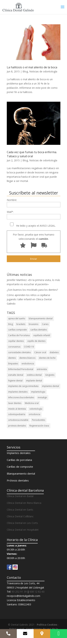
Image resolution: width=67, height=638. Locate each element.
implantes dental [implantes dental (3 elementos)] (50, 386)
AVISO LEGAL (47, 225)
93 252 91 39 (19, 591)
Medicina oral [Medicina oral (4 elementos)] (32, 403)
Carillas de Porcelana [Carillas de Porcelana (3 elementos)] (19, 335)
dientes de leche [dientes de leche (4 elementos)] (47, 357)
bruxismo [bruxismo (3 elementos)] (33, 324)
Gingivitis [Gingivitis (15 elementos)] (49, 374)
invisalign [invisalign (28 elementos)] (42, 397)
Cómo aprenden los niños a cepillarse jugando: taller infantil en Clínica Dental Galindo (29, 299)
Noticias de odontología (43, 71)
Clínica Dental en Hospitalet (23, 529)
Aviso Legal (16, 629)
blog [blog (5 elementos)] (10, 324)
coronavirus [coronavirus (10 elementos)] (14, 346)
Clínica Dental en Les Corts (22, 523)
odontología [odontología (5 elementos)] (35, 408)
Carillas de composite (20, 466)
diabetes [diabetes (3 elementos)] (54, 352)
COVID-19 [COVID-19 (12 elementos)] (29, 346)
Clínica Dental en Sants (20, 509)
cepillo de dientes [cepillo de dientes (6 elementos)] (36, 341)
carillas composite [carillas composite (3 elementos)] (17, 329)
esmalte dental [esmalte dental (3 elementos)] (15, 374)
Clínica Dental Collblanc (20, 516)
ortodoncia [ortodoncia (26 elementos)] (34, 414)
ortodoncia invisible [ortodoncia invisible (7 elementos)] (18, 419)
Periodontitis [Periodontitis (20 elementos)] (38, 419)
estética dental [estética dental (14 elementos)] (34, 374)
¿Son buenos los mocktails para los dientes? (32, 289)
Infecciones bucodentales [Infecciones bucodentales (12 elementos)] (21, 397)
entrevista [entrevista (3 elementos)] (42, 369)
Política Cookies (47, 624)
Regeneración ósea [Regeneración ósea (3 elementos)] (39, 425)
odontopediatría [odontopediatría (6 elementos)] (16, 414)
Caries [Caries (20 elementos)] (45, 324)
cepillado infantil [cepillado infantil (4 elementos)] (41, 335)
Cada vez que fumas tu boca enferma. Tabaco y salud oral (32, 154)
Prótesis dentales (18, 480)
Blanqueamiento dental (21, 473)
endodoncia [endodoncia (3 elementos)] (28, 363)
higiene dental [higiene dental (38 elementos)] (15, 380)
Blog (25, 71)
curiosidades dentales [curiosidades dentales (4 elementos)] (19, 352)
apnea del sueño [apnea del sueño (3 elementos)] (16, 318)
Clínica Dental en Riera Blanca (24, 503)
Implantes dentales (19, 453)
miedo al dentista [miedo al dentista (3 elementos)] (17, 408)
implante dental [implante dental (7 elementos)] (34, 380)
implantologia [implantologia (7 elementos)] (38, 391)
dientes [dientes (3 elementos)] (12, 357)
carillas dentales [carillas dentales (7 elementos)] (38, 329)
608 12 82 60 (36, 591)
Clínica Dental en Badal (20, 496)
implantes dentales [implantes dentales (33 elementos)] (18, 391)
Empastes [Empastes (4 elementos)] (13, 363)
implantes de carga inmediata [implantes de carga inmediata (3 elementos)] (23, 386)
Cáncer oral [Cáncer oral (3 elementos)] (40, 352)
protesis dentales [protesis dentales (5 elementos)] (17, 425)
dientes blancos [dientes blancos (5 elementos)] (27, 357)
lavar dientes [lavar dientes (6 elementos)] (14, 403)
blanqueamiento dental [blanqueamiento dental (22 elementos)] (41, 318)
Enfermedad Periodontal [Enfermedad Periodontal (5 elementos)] (20, 369)
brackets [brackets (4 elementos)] (20, 324)
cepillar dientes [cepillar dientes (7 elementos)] (16, 341)
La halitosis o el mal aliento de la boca (32, 67)
